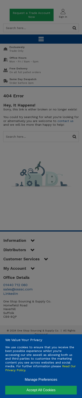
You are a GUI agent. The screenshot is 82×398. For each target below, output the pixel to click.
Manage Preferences (41, 379)
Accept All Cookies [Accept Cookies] (41, 390)
